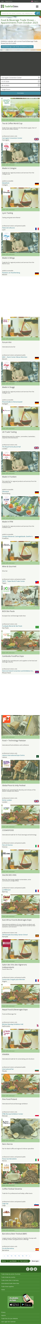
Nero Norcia (7, 1144)
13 (11, 1256)
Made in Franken (9, 477)
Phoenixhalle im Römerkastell (12, 402)
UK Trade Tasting (9, 432)
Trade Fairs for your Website (9, 1318)
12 (7, 1256)
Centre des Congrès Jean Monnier (13, 979)
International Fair (8, 1069)
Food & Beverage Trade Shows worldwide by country (17, 46)
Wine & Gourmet (9, 566)
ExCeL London (7, 800)
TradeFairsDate (9, 6)
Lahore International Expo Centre (13, 755)
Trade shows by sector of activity (10, 1274)
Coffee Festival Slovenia (12, 1189)
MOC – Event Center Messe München (14, 357)
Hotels (3, 1289)
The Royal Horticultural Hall (11, 447)
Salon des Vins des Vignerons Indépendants (14, 965)
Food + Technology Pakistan (14, 740)
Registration (8, 1)
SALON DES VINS (9, 875)
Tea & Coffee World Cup (12, 123)
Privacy (3, 1312)
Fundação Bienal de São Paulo (12, 626)
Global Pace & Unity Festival (13, 785)
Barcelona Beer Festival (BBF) (14, 1234)
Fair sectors (24, 1261)
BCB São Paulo (8, 611)
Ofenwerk (5, 492)
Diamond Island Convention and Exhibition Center (19, 671)
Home (4, 1261)
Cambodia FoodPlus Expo (13, 656)
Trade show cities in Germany (10, 1280)
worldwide (13, 1261)
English (36, 1)
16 (22, 1256)
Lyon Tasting (7, 213)
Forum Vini (6, 342)
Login (2, 1)
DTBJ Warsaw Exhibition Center (12, 1114)
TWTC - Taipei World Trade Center (13, 581)
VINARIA (5, 1054)
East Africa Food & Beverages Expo (16, 920)
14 (15, 1256)
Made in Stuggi (8, 387)
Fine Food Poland (9, 1099)
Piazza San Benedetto (9, 1159)
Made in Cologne (9, 168)
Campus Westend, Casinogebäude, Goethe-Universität (20, 536)
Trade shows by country (8, 1277)
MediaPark (5, 183)
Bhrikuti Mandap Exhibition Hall (12, 1024)
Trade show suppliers (7, 1286)
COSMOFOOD (8, 830)
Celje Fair (5, 1204)
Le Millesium (6, 890)
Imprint (3, 1315)
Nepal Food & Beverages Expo (15, 1009)
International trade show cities (10, 1283)
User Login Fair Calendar (8, 1321)
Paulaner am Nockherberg (11, 273)
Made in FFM (7, 521)
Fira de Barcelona (8, 1248)
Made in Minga (8, 258)
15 (19, 1256)
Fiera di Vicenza (7, 845)
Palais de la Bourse (8, 228)
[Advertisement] (20, 63)
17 (26, 1256)
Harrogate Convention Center (12, 138)
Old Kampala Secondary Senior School (15, 935)
